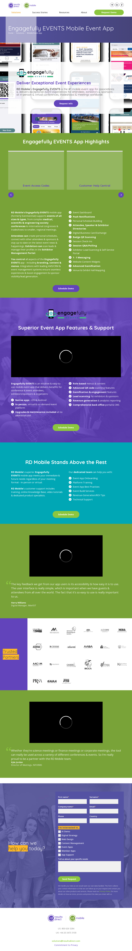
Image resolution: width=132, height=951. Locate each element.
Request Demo (109, 12)
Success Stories (40, 12)
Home (11, 33)
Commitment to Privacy (66, 945)
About (84, 12)
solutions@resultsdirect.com (66, 941)
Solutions (16, 12)
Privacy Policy (105, 891)
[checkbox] (89, 843)
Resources (64, 12)
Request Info (66, 103)
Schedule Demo (66, 288)
